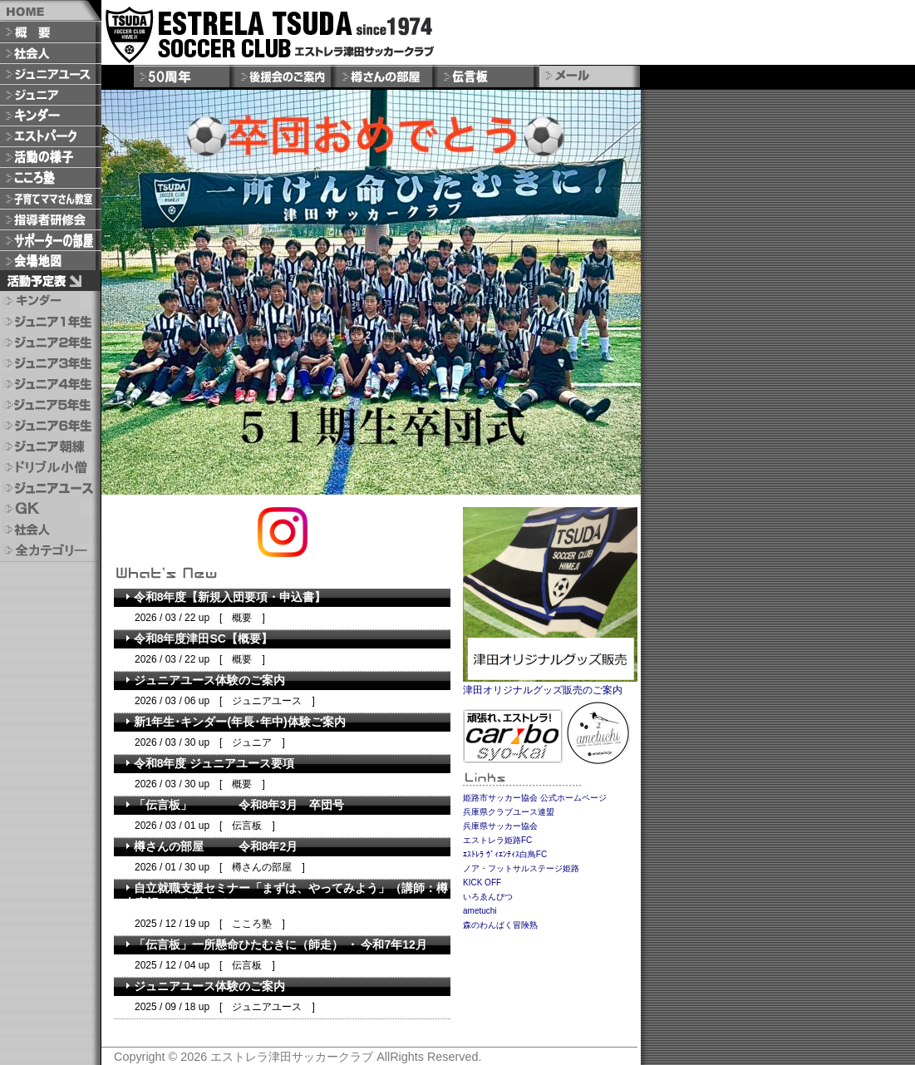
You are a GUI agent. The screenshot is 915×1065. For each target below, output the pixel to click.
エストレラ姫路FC (497, 840)
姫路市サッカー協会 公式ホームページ (535, 797)
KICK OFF (482, 882)
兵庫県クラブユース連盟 (508, 811)
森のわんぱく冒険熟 (500, 924)
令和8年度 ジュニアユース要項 (209, 763)
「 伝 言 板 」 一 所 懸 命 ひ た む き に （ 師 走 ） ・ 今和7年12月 (275, 944)
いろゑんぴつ (488, 896)
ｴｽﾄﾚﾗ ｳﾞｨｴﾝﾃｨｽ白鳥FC (505, 854)
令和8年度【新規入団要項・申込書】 (225, 597)
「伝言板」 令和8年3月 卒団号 (234, 804)
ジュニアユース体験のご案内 (204, 680)
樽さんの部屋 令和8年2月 (211, 846)
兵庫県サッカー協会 (500, 826)
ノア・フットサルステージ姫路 (521, 868)
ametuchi (480, 910)
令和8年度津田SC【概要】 (198, 638)
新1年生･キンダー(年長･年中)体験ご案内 (235, 721)
